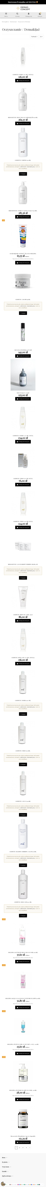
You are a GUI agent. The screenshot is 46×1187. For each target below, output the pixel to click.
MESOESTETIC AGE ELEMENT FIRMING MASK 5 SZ (23, 564)
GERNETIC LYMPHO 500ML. (23, 160)
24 (41, 36)
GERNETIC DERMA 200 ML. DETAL (23, 435)
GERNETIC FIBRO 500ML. (22, 751)
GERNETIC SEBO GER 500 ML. (23, 902)
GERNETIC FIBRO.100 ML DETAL (23, 478)
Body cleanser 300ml (23, 393)
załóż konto (23, 166)
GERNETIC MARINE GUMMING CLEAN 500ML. (23, 851)
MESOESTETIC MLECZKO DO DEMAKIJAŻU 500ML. (23, 117)
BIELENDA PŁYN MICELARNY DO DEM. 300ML (23, 1090)
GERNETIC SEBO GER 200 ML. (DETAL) (22, 657)
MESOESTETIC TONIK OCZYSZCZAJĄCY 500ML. (23, 211)
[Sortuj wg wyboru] (34, 36)
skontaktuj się (30, 166)
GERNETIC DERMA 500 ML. (23, 700)
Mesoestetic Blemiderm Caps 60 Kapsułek (23, 1136)
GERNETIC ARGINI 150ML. (23, 299)
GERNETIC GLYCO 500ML (23, 801)
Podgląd (23, 174)
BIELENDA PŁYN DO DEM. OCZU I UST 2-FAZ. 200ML (23, 1044)
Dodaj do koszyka (23, 80)
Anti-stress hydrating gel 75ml (23, 350)
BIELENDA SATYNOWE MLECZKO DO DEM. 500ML (23, 952)
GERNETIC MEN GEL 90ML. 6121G (23, 614)
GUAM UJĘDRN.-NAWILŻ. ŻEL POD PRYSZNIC (23, 253)
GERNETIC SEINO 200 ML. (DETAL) (23, 74)
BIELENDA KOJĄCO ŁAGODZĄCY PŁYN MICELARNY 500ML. (23, 998)
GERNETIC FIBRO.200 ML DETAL (23, 521)
